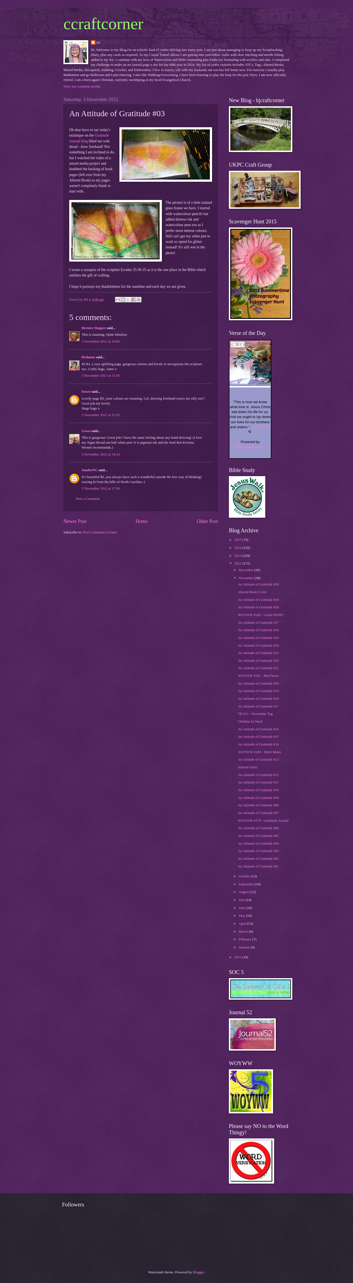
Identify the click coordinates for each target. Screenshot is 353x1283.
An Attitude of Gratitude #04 (258, 843)
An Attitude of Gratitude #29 (258, 600)
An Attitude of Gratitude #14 (258, 744)
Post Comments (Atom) (100, 532)
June (242, 908)
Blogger (198, 1272)
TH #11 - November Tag (255, 714)
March (244, 932)
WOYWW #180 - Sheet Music (260, 752)
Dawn (86, 392)
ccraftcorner (103, 24)
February (245, 939)
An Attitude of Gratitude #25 (258, 638)
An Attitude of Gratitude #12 (258, 775)
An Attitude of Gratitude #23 (258, 653)
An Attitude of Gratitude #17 (258, 706)
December (246, 570)
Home (141, 521)
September (247, 884)
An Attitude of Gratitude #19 (258, 691)
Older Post (207, 521)
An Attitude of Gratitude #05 (258, 836)
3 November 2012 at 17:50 (101, 488)
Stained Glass (247, 767)
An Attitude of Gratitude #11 (258, 782)
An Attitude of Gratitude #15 (258, 737)
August (244, 892)
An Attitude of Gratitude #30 (258, 584)
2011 (238, 957)
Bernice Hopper (94, 328)
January (244, 947)
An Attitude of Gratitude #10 (258, 790)
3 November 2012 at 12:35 (101, 415)
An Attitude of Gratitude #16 (258, 729)
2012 (238, 563)
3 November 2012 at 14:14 (101, 454)
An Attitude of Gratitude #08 (258, 805)
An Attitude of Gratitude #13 (258, 759)
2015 (238, 540)
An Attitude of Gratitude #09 (258, 798)
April (243, 924)
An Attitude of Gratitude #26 (258, 630)
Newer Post (75, 521)
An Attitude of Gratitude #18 (258, 699)
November (247, 578)
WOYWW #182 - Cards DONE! (261, 615)
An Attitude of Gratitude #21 (258, 668)
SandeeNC (90, 470)
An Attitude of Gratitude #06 (258, 828)
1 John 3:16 (261, 427)
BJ (99, 43)
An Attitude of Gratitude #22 (258, 661)
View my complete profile (82, 86)
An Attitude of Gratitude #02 (258, 859)
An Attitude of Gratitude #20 (258, 683)
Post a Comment (88, 499)
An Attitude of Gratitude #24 (258, 645)
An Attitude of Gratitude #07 (258, 813)
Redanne (88, 357)
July (242, 900)
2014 (238, 548)
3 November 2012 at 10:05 (101, 341)
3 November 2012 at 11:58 (101, 376)
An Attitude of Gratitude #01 (258, 866)
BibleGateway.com (250, 447)
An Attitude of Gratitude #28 (258, 607)
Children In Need (250, 721)
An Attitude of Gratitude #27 (258, 623)
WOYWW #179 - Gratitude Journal (263, 821)
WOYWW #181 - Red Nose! (258, 676)
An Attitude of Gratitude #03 (258, 851)
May (242, 916)
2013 (238, 556)
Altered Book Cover (252, 592)
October (245, 876)
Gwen (86, 431)
